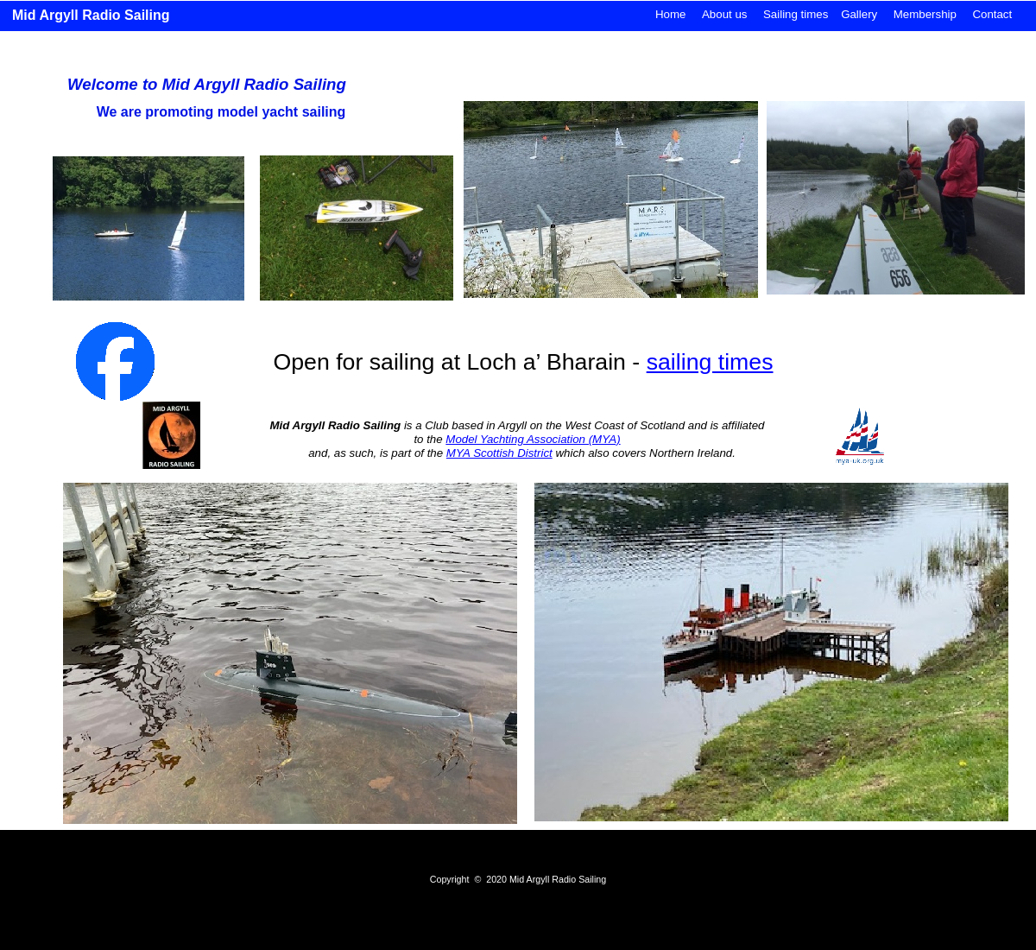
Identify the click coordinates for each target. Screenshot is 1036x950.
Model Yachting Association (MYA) (532, 439)
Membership (925, 14)
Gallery (859, 14)
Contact (992, 14)
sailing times (710, 362)
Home (670, 14)
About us (725, 14)
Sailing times (795, 14)
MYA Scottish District (499, 452)
